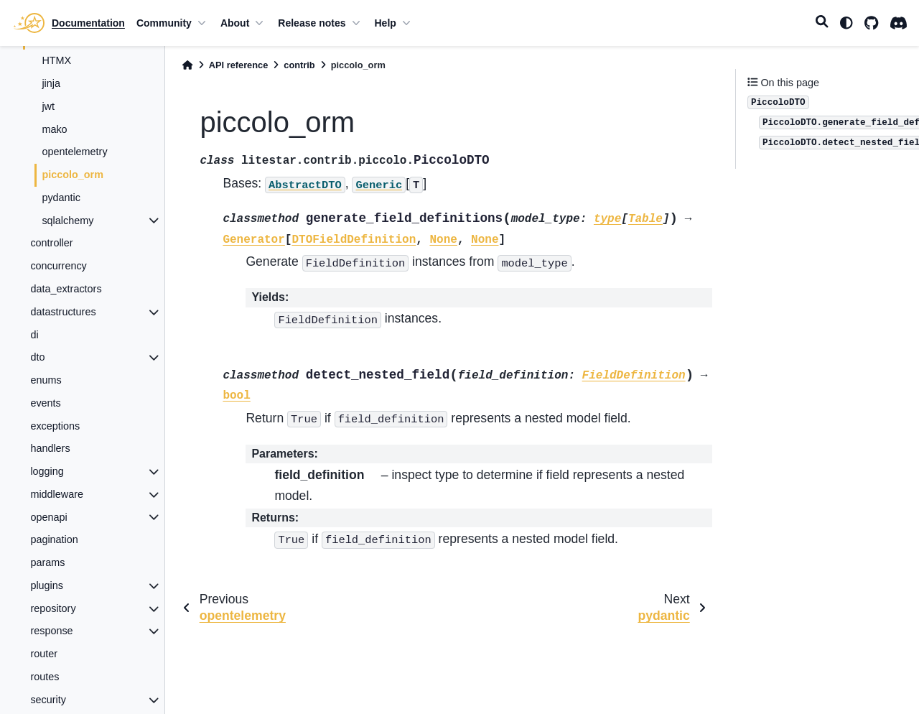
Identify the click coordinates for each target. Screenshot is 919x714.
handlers (50, 448)
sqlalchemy (67, 220)
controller (51, 243)
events (45, 403)
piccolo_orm (72, 174)
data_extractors (65, 289)
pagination (54, 539)
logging (46, 471)
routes (44, 676)
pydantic (61, 197)
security (48, 699)
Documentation (88, 23)
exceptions (55, 426)
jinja (51, 83)
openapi (48, 517)
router (43, 653)
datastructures (62, 311)
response (51, 630)
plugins (46, 585)
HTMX (56, 60)
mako (54, 129)
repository (52, 608)
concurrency (58, 266)
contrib (299, 65)
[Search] (822, 23)
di (34, 334)
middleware (56, 494)
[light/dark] (846, 23)
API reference (239, 65)
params (47, 562)
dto (37, 357)
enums (45, 380)
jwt (48, 106)
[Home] (187, 65)
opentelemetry (74, 151)
